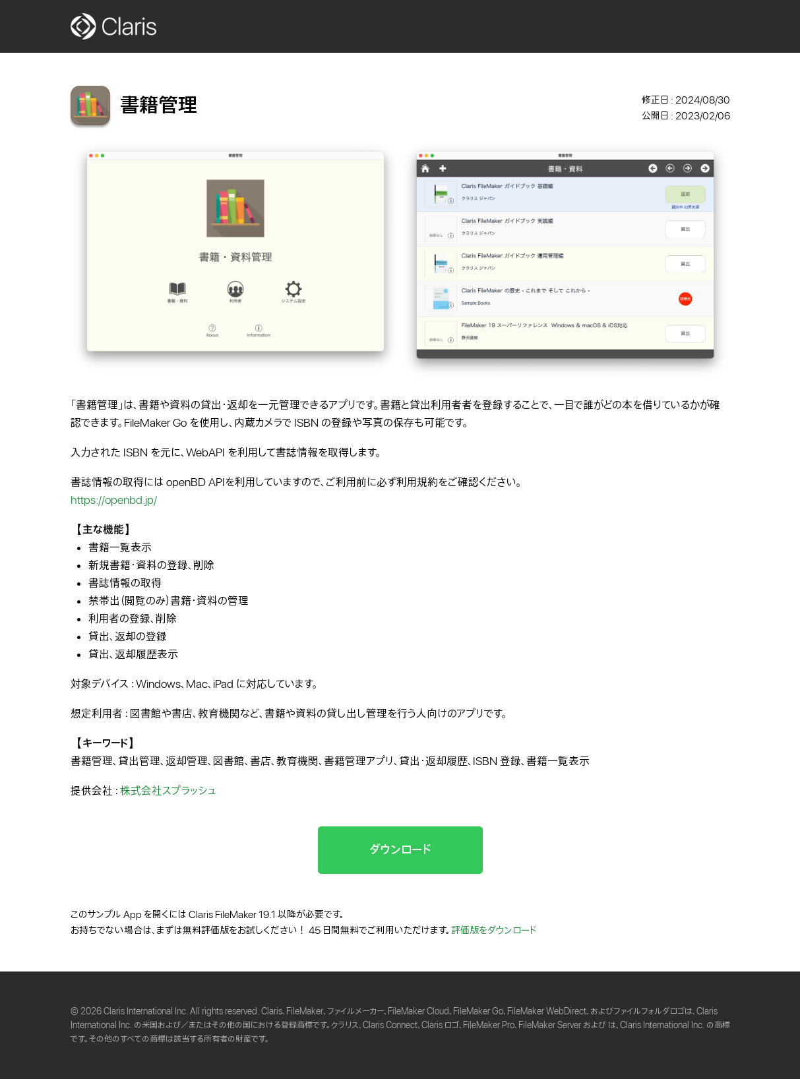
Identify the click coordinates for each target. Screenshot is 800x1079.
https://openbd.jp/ (114, 500)
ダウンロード (400, 849)
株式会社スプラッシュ (168, 791)
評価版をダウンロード (494, 931)
